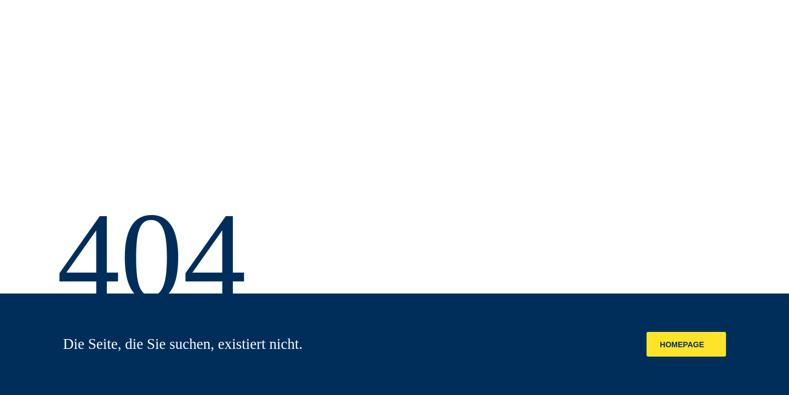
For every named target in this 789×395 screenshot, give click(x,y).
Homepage (682, 344)
